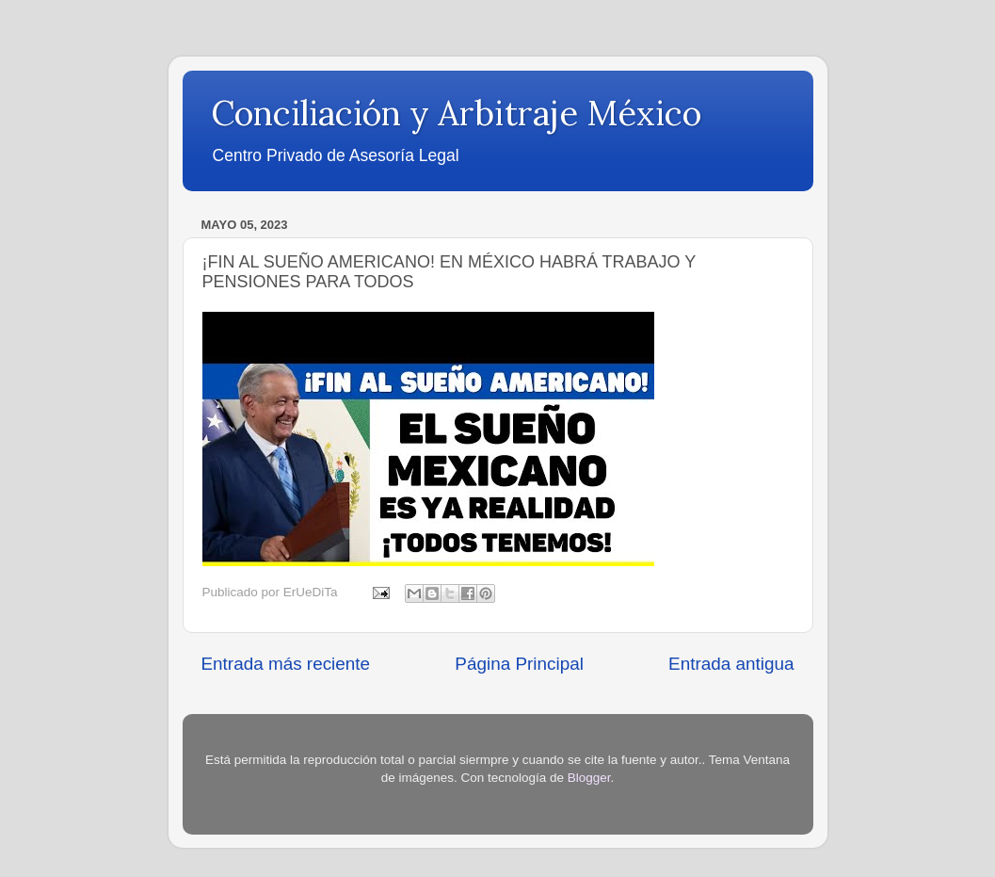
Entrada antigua (731, 664)
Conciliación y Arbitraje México (456, 113)
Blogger (589, 778)
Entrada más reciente (286, 664)
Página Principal (519, 664)
